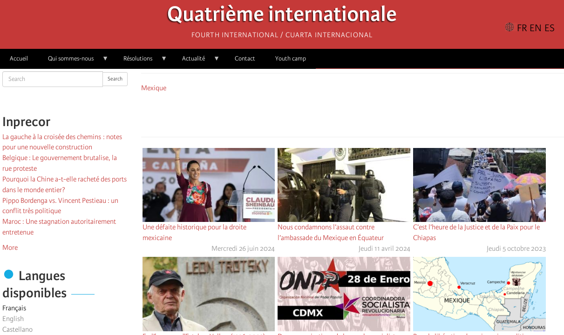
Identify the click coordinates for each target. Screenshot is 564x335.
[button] (378, 113)
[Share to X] (339, 113)
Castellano (17, 329)
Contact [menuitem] (245, 58)
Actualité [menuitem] (196, 61)
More (10, 247)
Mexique (153, 88)
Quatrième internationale (282, 16)
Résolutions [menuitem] (140, 61)
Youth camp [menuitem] (290, 58)
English (13, 319)
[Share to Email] (365, 113)
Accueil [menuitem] (19, 58)
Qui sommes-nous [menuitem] (73, 61)
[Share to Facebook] (326, 113)
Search (115, 79)
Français (14, 308)
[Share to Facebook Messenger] (352, 113)
